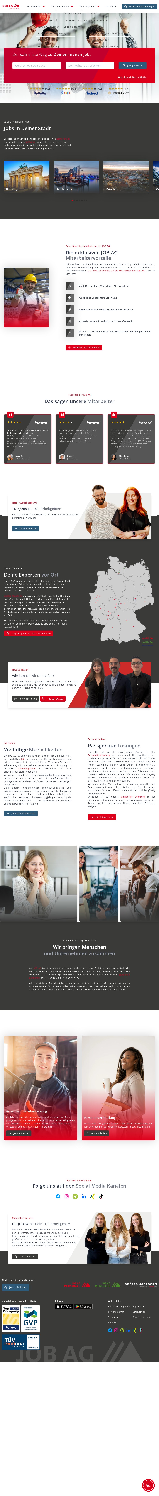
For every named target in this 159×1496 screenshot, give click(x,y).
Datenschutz (139, 1308)
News (91, 11)
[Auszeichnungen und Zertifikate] (26, 1315)
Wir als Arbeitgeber (45, 24)
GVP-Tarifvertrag (97, 38)
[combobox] (36, 62)
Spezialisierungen (70, 24)
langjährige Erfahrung (134, 793)
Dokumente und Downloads (103, 44)
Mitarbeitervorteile (45, 18)
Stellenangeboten (28, 765)
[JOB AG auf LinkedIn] (84, 1193)
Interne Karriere (96, 18)
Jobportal (31, 138)
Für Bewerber (34, 5)
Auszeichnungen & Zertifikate (104, 31)
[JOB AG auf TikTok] (101, 1193)
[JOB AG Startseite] (11, 5)
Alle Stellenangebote (119, 1303)
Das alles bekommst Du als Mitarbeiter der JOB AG (116, 267)
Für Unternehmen (60, 5)
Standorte (110, 5)
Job (23, 756)
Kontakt (92, 24)
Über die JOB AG (87, 5)
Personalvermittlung (46, 44)
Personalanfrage (69, 11)
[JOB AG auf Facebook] (58, 1193)
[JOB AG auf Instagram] (66, 1193)
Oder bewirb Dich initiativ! (132, 74)
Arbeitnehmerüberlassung (49, 31)
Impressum (138, 1303)
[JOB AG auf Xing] (92, 1193)
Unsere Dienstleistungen (74, 18)
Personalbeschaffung (99, 752)
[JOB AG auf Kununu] (75, 1193)
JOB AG (37, 965)
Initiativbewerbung (45, 38)
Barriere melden (141, 1314)
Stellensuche (42, 11)
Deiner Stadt (63, 135)
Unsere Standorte (13, 593)
